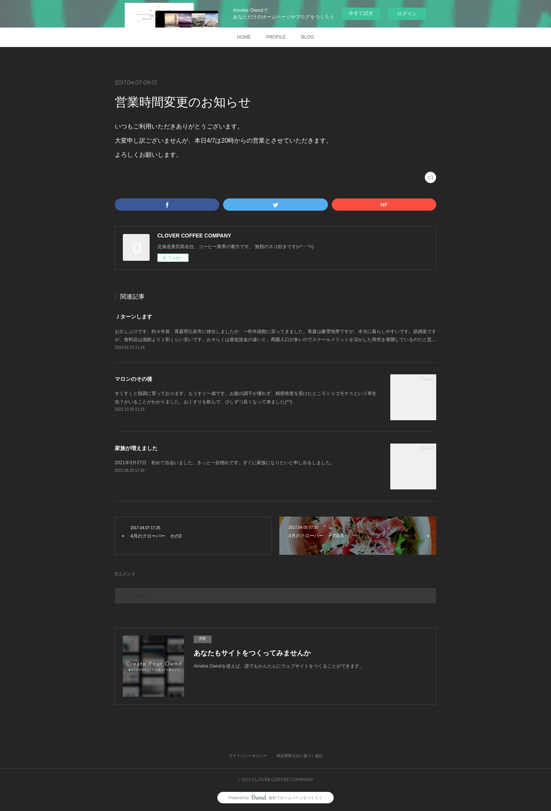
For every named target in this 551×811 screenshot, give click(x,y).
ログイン (407, 13)
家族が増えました (136, 448)
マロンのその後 (133, 379)
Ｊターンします (133, 317)
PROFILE (276, 37)
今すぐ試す (361, 13)
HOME (244, 37)
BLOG (307, 37)
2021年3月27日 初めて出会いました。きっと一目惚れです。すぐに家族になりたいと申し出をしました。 (225, 462)
